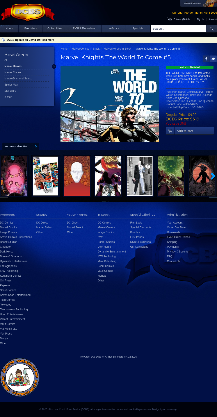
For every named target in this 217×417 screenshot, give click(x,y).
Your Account (174, 222)
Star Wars (10, 90)
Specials (137, 28)
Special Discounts (140, 227)
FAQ (169, 256)
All (5, 60)
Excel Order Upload (178, 237)
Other (3, 343)
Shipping (172, 241)
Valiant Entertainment (12, 319)
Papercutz (6, 285)
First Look (136, 222)
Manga (4, 338)
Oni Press (6, 280)
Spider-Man (11, 84)
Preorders (30, 28)
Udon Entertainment (11, 314)
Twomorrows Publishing (14, 309)
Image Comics (8, 232)
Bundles (135, 232)
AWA (100, 237)
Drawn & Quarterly (11, 256)
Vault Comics (7, 324)
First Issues (137, 237)
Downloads (173, 232)
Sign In (200, 19)
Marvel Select (44, 227)
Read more (47, 39)
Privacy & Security (177, 251)
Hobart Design (170, 409)
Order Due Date (176, 227)
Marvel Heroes (12, 66)
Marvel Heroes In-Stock (117, 48)
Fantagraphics (8, 266)
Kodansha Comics (10, 275)
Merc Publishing (107, 261)
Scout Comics (8, 290)
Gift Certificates (139, 246)
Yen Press (6, 333)
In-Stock (113, 28)
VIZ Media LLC (9, 328)
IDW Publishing (9, 270)
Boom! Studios (8, 241)
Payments (173, 246)
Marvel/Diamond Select (18, 78)
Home (9, 28)
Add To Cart (190, 131)
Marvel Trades (12, 72)
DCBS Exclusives (84, 28)
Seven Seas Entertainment (15, 295)
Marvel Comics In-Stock (86, 48)
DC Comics (6, 222)
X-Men (8, 96)
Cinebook (5, 246)
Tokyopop (5, 304)
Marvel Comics (8, 227)
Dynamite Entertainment (14, 261)
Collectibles (54, 28)
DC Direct (42, 222)
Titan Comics (7, 299)
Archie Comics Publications (16, 237)
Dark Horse (6, 251)
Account (212, 19)
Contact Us (173, 261)
